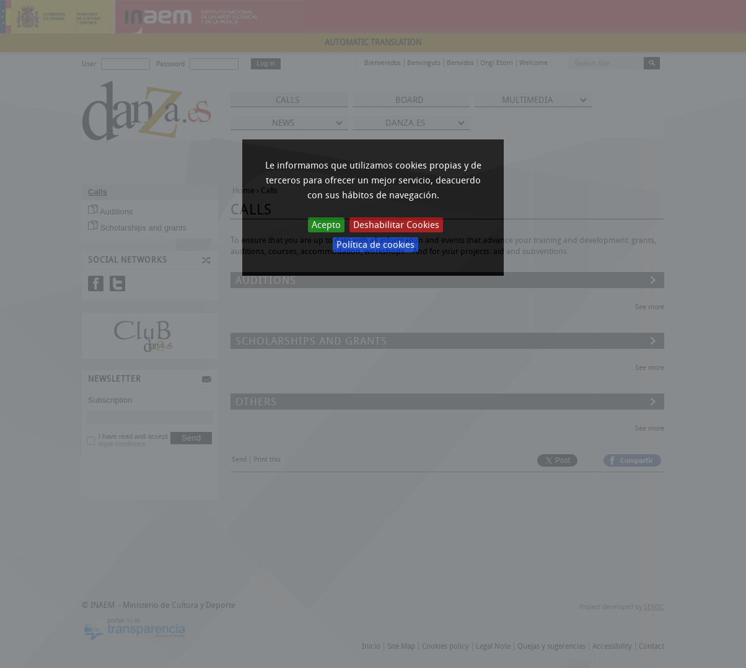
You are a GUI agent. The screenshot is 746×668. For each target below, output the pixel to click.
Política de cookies (375, 244)
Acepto (326, 225)
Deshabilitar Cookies (396, 225)
